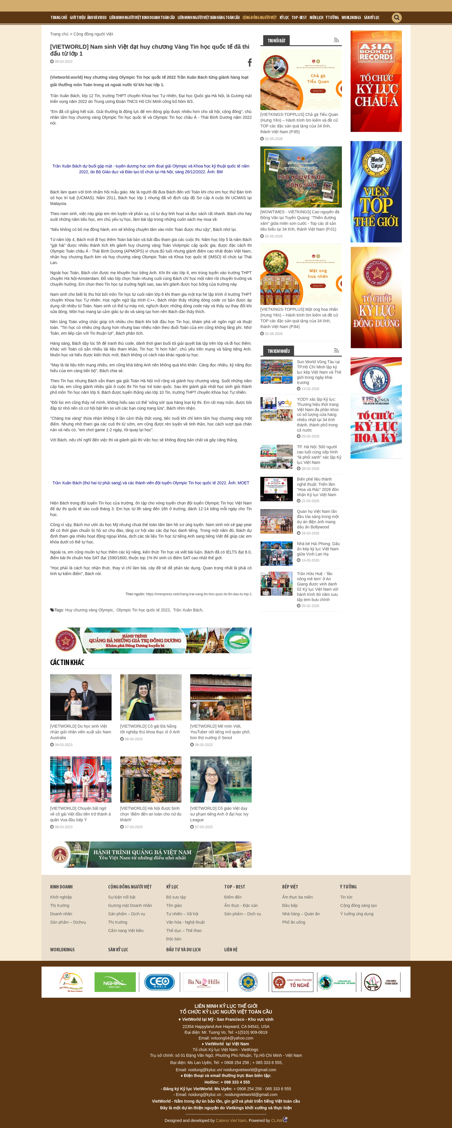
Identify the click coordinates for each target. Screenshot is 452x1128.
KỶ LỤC (172, 887)
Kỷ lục (284, 18)
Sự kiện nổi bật (121, 897)
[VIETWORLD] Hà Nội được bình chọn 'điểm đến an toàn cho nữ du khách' (150, 814)
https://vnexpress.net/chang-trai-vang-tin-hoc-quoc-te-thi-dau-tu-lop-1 (199, 594)
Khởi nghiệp (61, 897)
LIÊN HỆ (231, 950)
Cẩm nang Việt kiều (126, 930)
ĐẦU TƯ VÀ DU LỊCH (183, 950)
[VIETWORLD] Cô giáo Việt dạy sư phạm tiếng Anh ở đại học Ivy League (219, 814)
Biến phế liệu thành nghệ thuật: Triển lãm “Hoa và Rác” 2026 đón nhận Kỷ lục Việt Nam (318, 487)
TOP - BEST (234, 887)
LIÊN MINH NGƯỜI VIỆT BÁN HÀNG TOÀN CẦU (209, 18)
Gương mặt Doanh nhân (130, 905)
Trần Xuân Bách (187, 610)
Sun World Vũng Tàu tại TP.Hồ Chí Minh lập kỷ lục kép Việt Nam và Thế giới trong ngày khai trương (319, 372)
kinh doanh (61, 887)
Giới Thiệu (78, 18)
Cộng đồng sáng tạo (358, 905)
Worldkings (351, 18)
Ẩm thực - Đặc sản (241, 905)
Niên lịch (316, 18)
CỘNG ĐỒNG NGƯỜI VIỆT (130, 887)
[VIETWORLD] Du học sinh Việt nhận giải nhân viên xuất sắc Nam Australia (80, 732)
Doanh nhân (61, 914)
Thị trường (59, 905)
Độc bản (174, 939)
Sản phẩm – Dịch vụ (126, 914)
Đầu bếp (289, 905)
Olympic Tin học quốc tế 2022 (143, 610)
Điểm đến (233, 897)
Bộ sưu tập (176, 897)
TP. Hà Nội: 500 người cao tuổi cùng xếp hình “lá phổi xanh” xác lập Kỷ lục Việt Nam (319, 455)
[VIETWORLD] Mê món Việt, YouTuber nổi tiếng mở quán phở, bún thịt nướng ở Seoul (220, 732)
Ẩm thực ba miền (297, 897)
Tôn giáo (174, 905)
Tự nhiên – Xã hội (182, 914)
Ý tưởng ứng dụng (356, 914)
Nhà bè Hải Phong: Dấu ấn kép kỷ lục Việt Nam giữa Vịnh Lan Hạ (318, 548)
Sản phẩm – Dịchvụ (68, 922)
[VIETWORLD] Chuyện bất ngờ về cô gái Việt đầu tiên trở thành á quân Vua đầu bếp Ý (80, 814)
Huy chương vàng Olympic (89, 610)
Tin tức (346, 897)
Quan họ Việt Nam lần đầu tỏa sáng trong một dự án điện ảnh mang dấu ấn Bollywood (318, 519)
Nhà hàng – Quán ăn (301, 914)
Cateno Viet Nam (231, 1120)
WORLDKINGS (62, 950)
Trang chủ (58, 18)
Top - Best (299, 18)
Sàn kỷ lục (371, 18)
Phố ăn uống (293, 922)
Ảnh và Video (97, 18)
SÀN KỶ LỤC (118, 950)
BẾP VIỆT (290, 887)
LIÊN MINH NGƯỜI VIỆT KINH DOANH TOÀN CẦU (142, 18)
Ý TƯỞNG (348, 887)
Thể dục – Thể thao (184, 930)
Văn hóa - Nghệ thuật (185, 922)
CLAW (279, 1120)
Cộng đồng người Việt (259, 18)
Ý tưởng (332, 18)
